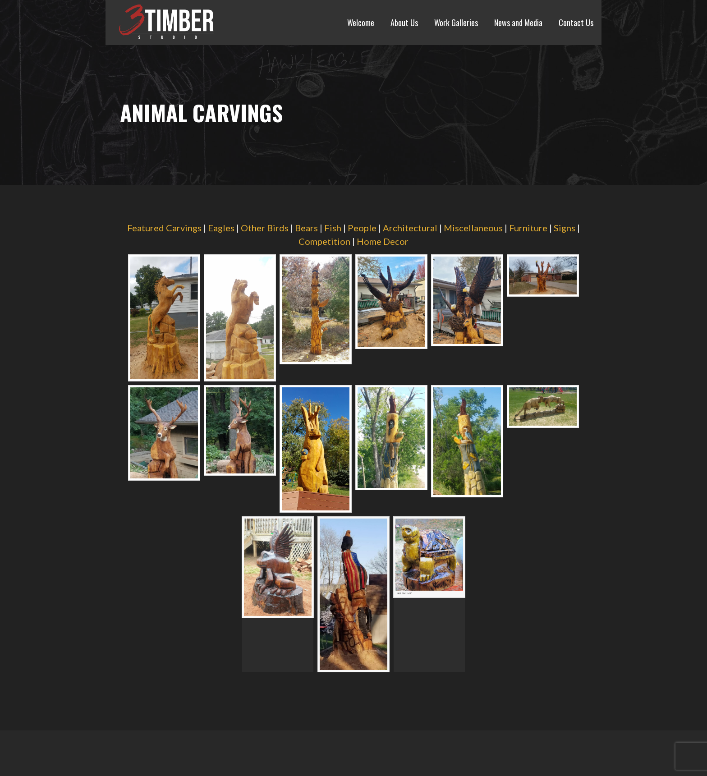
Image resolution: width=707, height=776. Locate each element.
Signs (564, 227)
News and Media (518, 22)
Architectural (410, 227)
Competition (324, 241)
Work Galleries (456, 22)
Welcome (360, 22)
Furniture (528, 227)
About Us (404, 22)
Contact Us (576, 22)
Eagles (221, 227)
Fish (332, 227)
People (362, 227)
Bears (306, 227)
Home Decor (383, 241)
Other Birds (265, 227)
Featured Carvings (164, 227)
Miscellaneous (473, 227)
